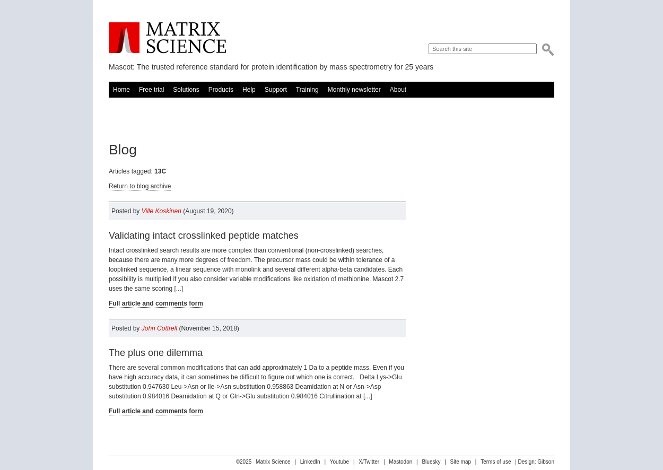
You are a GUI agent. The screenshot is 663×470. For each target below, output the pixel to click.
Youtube (339, 462)
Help (249, 89)
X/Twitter (369, 462)
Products (220, 89)
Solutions (186, 89)
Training (307, 89)
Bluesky (431, 462)
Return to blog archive (140, 186)
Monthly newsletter (354, 89)
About (398, 89)
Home (121, 89)
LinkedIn (310, 462)
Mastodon (400, 462)
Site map (460, 462)
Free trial (151, 89)
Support (276, 89)
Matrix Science (167, 38)
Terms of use (496, 462)
